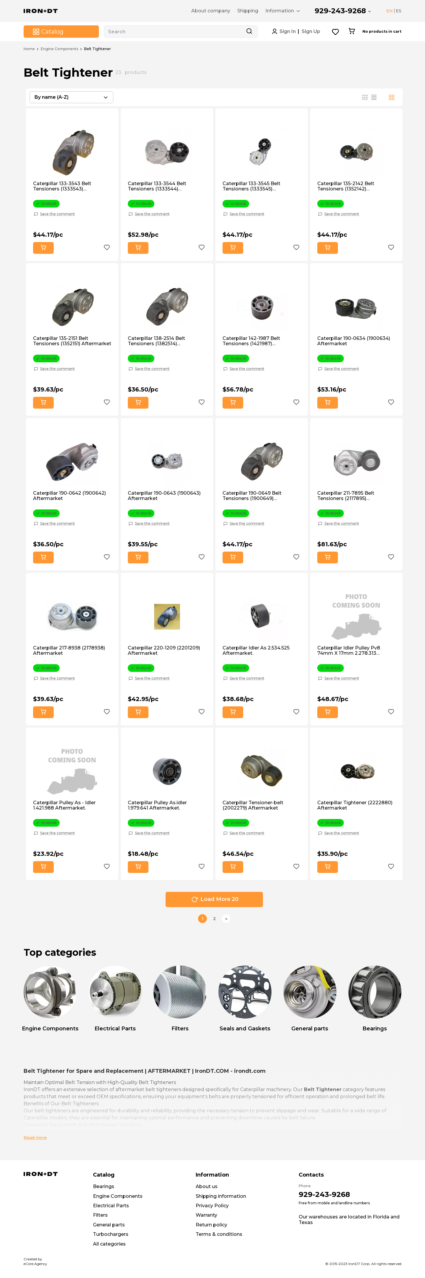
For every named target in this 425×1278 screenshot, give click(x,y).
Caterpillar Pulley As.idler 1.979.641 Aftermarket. (157, 805)
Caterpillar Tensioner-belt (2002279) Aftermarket (253, 805)
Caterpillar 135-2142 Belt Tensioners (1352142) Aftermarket (345, 186)
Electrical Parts (111, 1205)
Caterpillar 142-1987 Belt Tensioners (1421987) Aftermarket (251, 341)
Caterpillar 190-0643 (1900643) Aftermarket (164, 496)
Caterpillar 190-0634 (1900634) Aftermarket (353, 341)
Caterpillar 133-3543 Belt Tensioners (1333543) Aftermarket (62, 186)
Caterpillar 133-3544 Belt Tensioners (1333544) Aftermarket (157, 186)
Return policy (211, 1225)
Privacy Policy (212, 1205)
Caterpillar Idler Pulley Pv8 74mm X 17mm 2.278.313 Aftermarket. (348, 650)
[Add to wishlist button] (106, 248)
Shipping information (221, 1196)
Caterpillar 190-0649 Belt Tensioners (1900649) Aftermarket (252, 496)
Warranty (206, 1215)
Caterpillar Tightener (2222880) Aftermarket (355, 805)
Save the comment (57, 214)
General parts (109, 1225)
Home (29, 49)
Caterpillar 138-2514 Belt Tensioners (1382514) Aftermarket (156, 341)
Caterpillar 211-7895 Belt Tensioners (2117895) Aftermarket (345, 496)
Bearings (103, 1186)
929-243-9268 (340, 10)
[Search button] (249, 31)
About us (207, 1186)
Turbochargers (110, 1234)
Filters (100, 1215)
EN (389, 11)
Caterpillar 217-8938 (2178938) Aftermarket (69, 650)
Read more (35, 1137)
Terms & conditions (219, 1234)
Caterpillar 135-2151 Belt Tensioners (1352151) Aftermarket (72, 341)
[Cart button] (351, 31)
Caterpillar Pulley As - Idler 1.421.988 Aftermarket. (64, 805)
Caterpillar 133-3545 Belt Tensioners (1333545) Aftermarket (251, 186)
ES (398, 11)
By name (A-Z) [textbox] (51, 97)
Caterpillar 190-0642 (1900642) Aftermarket (69, 496)
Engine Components (59, 49)
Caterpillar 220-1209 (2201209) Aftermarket (164, 650)
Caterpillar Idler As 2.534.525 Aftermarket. (256, 650)
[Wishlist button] (336, 32)
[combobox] (71, 97)
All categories (109, 1244)
